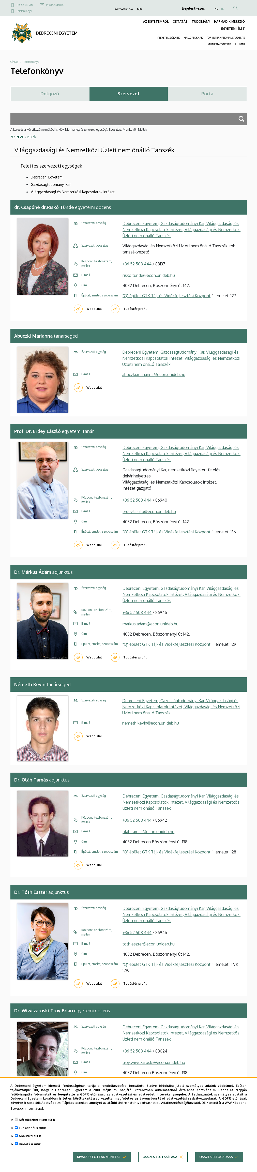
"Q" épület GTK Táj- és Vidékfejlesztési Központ (166, 295)
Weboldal (94, 309)
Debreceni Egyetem (47, 177)
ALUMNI (240, 44)
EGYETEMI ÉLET (233, 29)
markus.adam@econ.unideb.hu (150, 623)
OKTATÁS (180, 21)
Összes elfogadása (216, 1163)
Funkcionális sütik (32, 1134)
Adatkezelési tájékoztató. (181, 1109)
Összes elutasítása (160, 1163)
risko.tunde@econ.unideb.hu (149, 275)
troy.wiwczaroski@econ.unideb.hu (154, 1062)
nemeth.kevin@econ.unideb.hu (150, 723)
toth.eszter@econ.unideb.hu (149, 943)
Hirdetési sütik (30, 1150)
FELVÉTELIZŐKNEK (168, 37)
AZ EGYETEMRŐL (156, 21)
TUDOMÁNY (201, 21)
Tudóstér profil (135, 309)
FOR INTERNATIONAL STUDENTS (226, 37)
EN (222, 8)
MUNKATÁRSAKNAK (219, 44)
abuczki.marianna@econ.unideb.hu (153, 374)
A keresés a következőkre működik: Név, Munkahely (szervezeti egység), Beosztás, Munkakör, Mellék (78, 129)
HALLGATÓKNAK (193, 37)
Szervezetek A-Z (124, 8)
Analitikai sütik (30, 1142)
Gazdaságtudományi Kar (51, 184)
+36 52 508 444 (137, 263)
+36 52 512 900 (25, 4)
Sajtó (139, 8)
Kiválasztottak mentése (98, 1163)
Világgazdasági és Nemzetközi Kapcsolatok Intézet (73, 192)
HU (217, 8)
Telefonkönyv (24, 10)
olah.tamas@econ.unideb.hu (148, 831)
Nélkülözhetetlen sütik (37, 1126)
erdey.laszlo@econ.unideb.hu (149, 511)
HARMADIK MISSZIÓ (229, 21)
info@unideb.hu (55, 4)
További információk (27, 1114)
